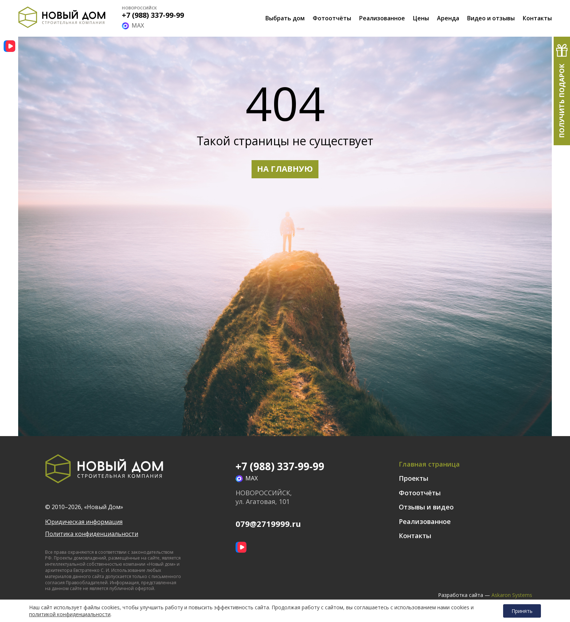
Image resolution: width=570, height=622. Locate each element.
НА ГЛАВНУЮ (285, 168)
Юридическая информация (84, 522)
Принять (522, 610)
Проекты (413, 478)
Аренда (448, 18)
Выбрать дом (285, 18)
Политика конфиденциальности (91, 534)
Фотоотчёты (332, 18)
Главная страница (429, 464)
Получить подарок (561, 101)
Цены (421, 18)
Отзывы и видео (426, 507)
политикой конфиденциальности (70, 614)
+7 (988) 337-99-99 (153, 15)
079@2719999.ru (268, 523)
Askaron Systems (511, 594)
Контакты (537, 18)
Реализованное (382, 18)
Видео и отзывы (491, 18)
